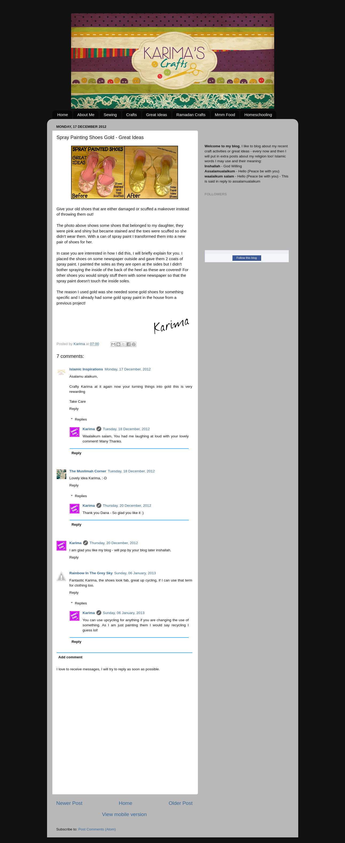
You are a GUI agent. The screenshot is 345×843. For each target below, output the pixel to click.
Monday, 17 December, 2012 (128, 369)
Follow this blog (247, 257)
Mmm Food (225, 114)
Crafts (131, 114)
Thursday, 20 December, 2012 (127, 506)
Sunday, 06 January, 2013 (135, 573)
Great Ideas (156, 114)
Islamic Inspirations (86, 369)
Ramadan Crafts (191, 114)
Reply (74, 409)
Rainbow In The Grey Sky (91, 573)
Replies (81, 419)
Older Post (180, 803)
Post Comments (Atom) (97, 829)
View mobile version (124, 814)
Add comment (70, 657)
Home (62, 114)
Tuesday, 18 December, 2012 (126, 429)
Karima (89, 429)
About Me (85, 114)
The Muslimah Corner (87, 471)
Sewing (110, 114)
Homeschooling (258, 114)
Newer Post (69, 803)
